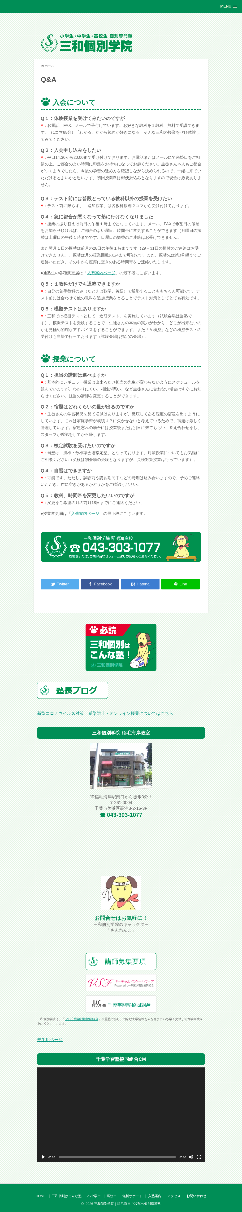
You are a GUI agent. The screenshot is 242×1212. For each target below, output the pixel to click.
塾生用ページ (50, 1039)
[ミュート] (191, 1157)
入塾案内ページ (101, 273)
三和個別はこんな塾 (67, 1196)
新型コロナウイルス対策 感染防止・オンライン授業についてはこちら (105, 713)
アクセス (174, 1196)
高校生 (112, 1196)
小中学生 (94, 1196)
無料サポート (132, 1196)
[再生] (43, 1157)
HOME (41, 1196)
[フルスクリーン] (198, 1157)
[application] (121, 1114)
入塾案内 (154, 1196)
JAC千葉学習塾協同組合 (81, 1019)
